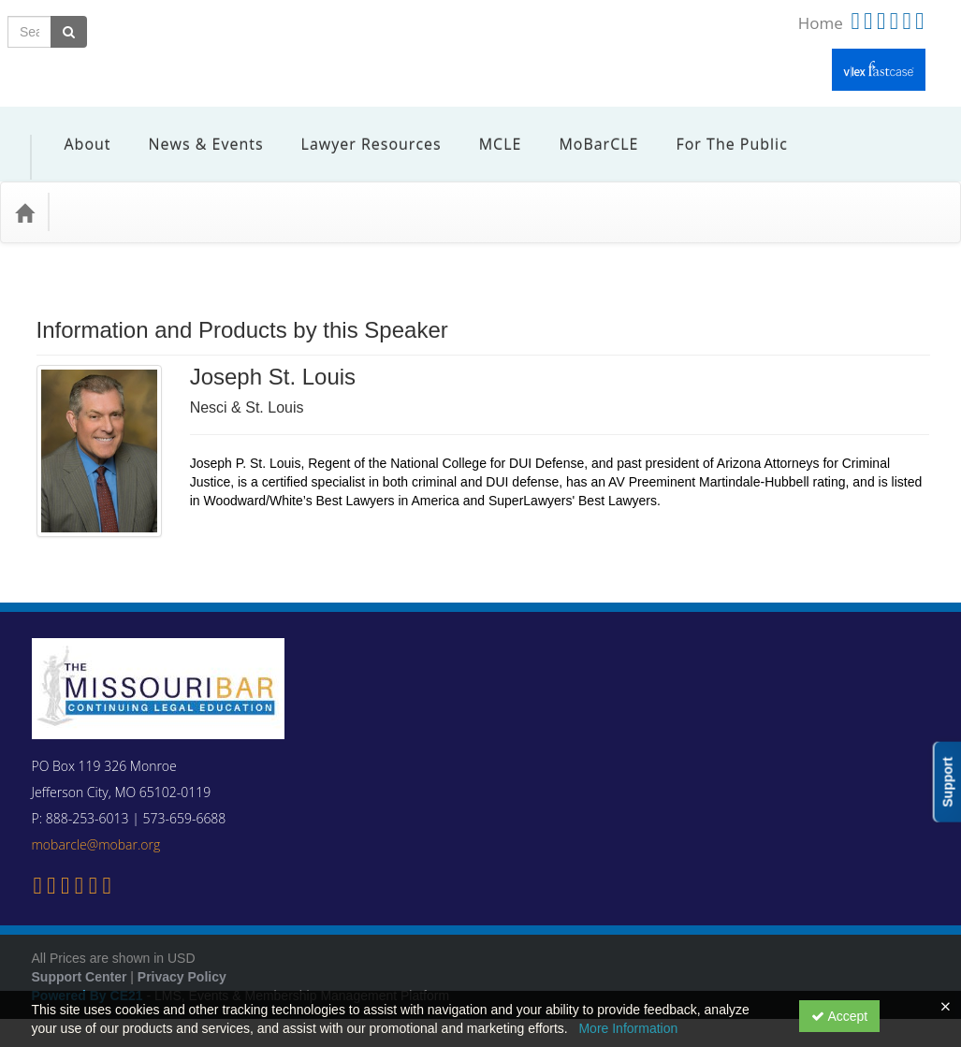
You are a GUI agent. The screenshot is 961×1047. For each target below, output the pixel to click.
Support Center (79, 948)
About (74, 130)
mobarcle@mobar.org (96, 816)
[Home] (24, 184)
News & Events (192, 130)
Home (820, 23)
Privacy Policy (182, 948)
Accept (839, 1016)
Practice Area (112, 184)
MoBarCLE (584, 130)
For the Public (717, 130)
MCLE (486, 130)
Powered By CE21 (89, 967)
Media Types (220, 184)
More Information (627, 1028)
